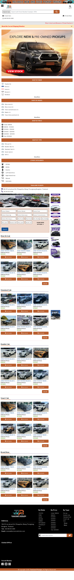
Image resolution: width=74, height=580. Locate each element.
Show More (37, 97)
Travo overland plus (11, 109)
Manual (8, 178)
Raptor (8, 112)
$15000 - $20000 (7, 131)
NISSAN (41, 519)
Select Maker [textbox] (6, 211)
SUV (7, 154)
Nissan (7, 92)
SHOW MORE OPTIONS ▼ (40, 223)
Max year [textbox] (20, 222)
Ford (7, 86)
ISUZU (40, 517)
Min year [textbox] (4, 222)
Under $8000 (6, 124)
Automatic (9, 181)
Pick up (8, 144)
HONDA (41, 520)
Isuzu (7, 89)
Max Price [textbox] (29, 218)
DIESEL (8, 167)
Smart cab (9, 152)
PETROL (8, 164)
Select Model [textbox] (21, 211)
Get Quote (8, 257)
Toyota (8, 84)
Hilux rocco (9, 107)
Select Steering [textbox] (6, 215)
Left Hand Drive (10, 172)
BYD (40, 528)
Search (5, 229)
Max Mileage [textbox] (45, 218)
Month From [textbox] (13, 222)
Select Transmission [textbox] (40, 215)
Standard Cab (10, 149)
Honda (7, 94)
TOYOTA (41, 513)
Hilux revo (9, 104)
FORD (40, 515)
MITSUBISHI (42, 522)
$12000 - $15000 (7, 129)
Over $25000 (6, 136)
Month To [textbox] (28, 222)
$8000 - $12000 (7, 127)
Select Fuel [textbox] (37, 211)
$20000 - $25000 (8, 133)
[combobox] (9, 211)
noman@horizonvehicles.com (15, 531)
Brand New (67, 16)
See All (45, 283)
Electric (8, 170)
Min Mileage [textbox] (37, 218)
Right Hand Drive (10, 175)
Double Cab (9, 146)
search (70, 6)
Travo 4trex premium (12, 115)
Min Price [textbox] (20, 218)
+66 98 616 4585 (9, 18)
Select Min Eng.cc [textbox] (7, 218)
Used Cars (6, 16)
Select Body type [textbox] (22, 215)
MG (39, 526)
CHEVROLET (42, 524)
